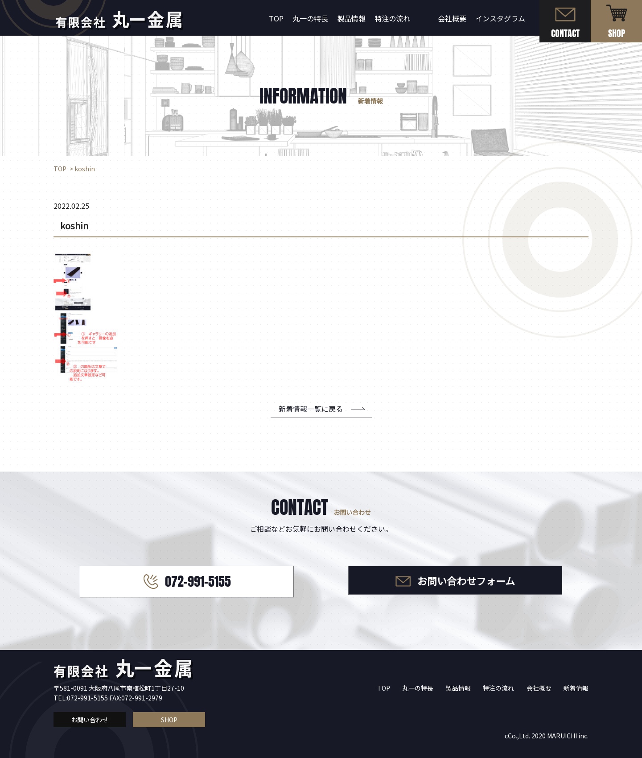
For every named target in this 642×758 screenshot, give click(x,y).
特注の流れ (392, 18)
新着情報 (576, 687)
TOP (276, 18)
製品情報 (351, 18)
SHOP (169, 719)
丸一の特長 (310, 18)
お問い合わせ (89, 719)
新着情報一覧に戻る (311, 408)
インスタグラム (500, 18)
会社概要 (452, 18)
